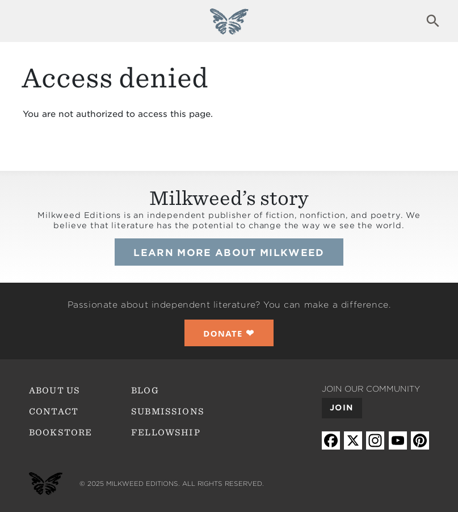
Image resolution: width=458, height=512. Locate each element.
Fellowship (165, 432)
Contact (53, 411)
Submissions (167, 411)
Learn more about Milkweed (228, 252)
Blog (145, 390)
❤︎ (228, 332)
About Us (54, 390)
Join (341, 407)
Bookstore (61, 432)
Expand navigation (25, 21)
